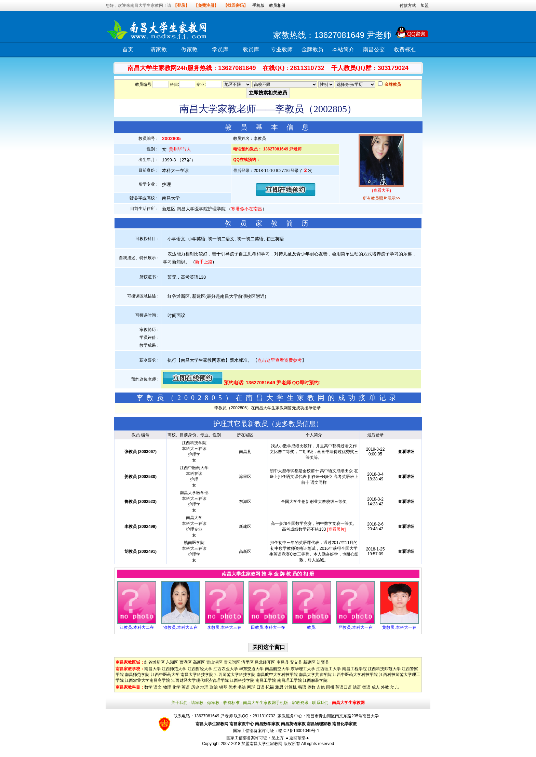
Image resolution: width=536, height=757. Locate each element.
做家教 (189, 49)
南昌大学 (152, 668)
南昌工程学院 (354, 668)
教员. (311, 627)
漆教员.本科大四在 (180, 627)
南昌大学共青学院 (315, 674)
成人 (376, 687)
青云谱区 (232, 662)
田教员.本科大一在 (268, 627)
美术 (232, 687)
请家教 (158, 49)
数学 (148, 687)
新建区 (309, 662)
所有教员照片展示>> (381, 198)
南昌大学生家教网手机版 (265, 702)
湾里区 (247, 662)
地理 (204, 687)
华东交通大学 (251, 668)
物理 (167, 687)
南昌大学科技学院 (196, 674)
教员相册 (277, 5)
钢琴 (223, 687)
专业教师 (282, 49)
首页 (127, 49)
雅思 (279, 687)
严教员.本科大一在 (355, 627)
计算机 (290, 687)
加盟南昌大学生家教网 (261, 743)
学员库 (220, 49)
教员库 (251, 49)
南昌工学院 (265, 680)
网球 (251, 687)
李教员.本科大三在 (224, 627)
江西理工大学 (328, 668)
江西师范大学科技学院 (234, 674)
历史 (195, 687)
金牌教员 (312, 49)
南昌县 (283, 662)
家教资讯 (300, 702)
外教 (385, 687)
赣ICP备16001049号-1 (298, 730)
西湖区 (185, 662)
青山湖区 (214, 662)
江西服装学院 (315, 680)
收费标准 (405, 49)
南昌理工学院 (289, 680)
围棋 (330, 687)
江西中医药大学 (165, 674)
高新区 (199, 662)
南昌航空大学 (277, 668)
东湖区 (172, 662)
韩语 (302, 687)
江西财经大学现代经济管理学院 (200, 680)
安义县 (296, 662)
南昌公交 (374, 49)
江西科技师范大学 (384, 668)
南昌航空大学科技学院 (277, 674)
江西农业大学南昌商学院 (147, 680)
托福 (270, 687)
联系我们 (320, 702)
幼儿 (394, 687)
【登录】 (181, 5)
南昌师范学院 (137, 674)
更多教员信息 (295, 423)
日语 (260, 687)
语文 (157, 687)
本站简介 (343, 49)
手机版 (258, 5)
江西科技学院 (242, 680)
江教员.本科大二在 (136, 627)
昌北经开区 (265, 662)
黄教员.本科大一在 (399, 627)
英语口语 (343, 687)
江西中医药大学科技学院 (355, 674)
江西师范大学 (174, 668)
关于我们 (179, 702)
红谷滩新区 (154, 662)
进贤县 (323, 662)
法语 (357, 687)
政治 (214, 687)
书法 (242, 687)
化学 (176, 687)
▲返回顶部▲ (297, 737)
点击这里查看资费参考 (279, 360)
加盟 (424, 5)
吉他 (321, 687)
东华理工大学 (303, 668)
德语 (366, 687)
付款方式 (408, 5)
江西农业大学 (225, 668)
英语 (186, 687)
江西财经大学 (200, 668)
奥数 (311, 687)
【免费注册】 (206, 5)
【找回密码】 (235, 5)
